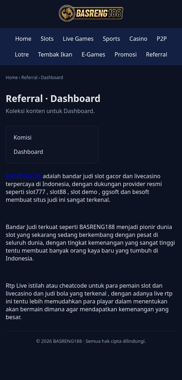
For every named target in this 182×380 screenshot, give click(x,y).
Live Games (78, 39)
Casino (138, 39)
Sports (111, 39)
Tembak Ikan (55, 54)
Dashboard (28, 152)
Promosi (126, 54)
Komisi (22, 137)
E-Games (93, 54)
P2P (162, 39)
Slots (47, 39)
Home (23, 39)
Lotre (22, 54)
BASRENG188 (23, 176)
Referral (156, 54)
